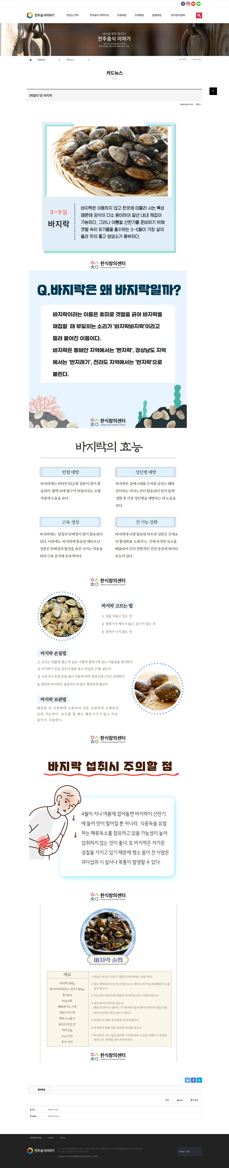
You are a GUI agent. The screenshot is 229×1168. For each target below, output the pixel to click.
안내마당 (139, 15)
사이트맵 (62, 1137)
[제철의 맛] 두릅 (44, 1109)
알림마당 (157, 15)
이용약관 (50, 1137)
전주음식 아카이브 (99, 15)
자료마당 (121, 15)
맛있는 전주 (72, 15)
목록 (167, 1100)
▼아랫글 (194, 1100)
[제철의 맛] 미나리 (44, 1116)
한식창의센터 (178, 15)
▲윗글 (180, 1100)
